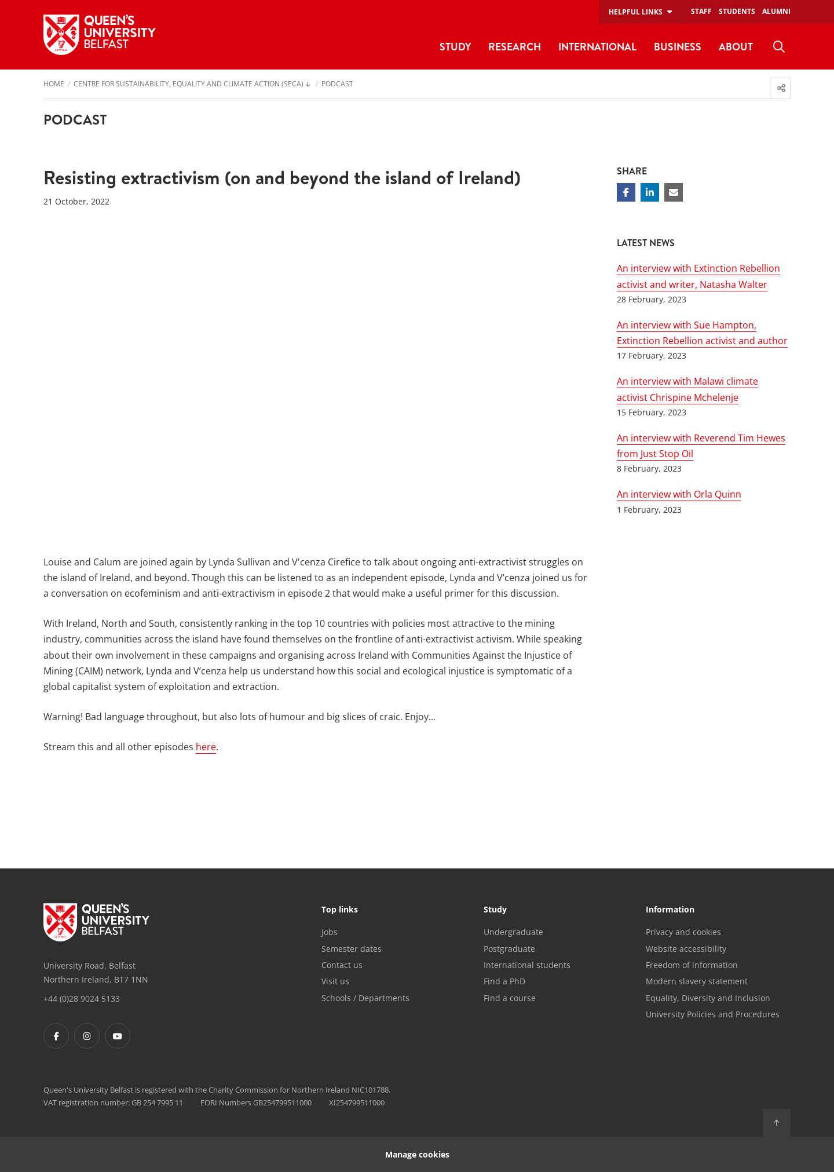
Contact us (342, 964)
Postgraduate (509, 948)
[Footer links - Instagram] (87, 1036)
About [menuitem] (736, 46)
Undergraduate (513, 931)
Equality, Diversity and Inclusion (708, 997)
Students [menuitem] (737, 11)
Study (495, 910)
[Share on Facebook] (626, 192)
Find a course (510, 997)
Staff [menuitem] (701, 11)
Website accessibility (686, 948)
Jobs (329, 931)
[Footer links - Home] (96, 922)
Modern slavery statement (697, 981)
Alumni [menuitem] (776, 11)
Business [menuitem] (677, 46)
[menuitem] (779, 47)
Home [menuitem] (53, 85)
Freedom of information (692, 964)
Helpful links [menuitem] (636, 12)
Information (670, 910)
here (206, 746)
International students (527, 964)
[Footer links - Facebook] (56, 1036)
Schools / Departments (365, 997)
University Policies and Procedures (713, 1014)
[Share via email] (673, 192)
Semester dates (351, 948)
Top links (339, 910)
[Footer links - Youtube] (117, 1036)
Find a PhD (504, 981)
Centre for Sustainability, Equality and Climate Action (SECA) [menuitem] (188, 85)
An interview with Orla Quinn (679, 494)
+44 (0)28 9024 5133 (81, 998)
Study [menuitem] (455, 46)
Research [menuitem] (514, 46)
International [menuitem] (597, 46)
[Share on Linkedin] (650, 192)
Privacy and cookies (683, 931)
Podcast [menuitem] (337, 85)
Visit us (335, 981)
